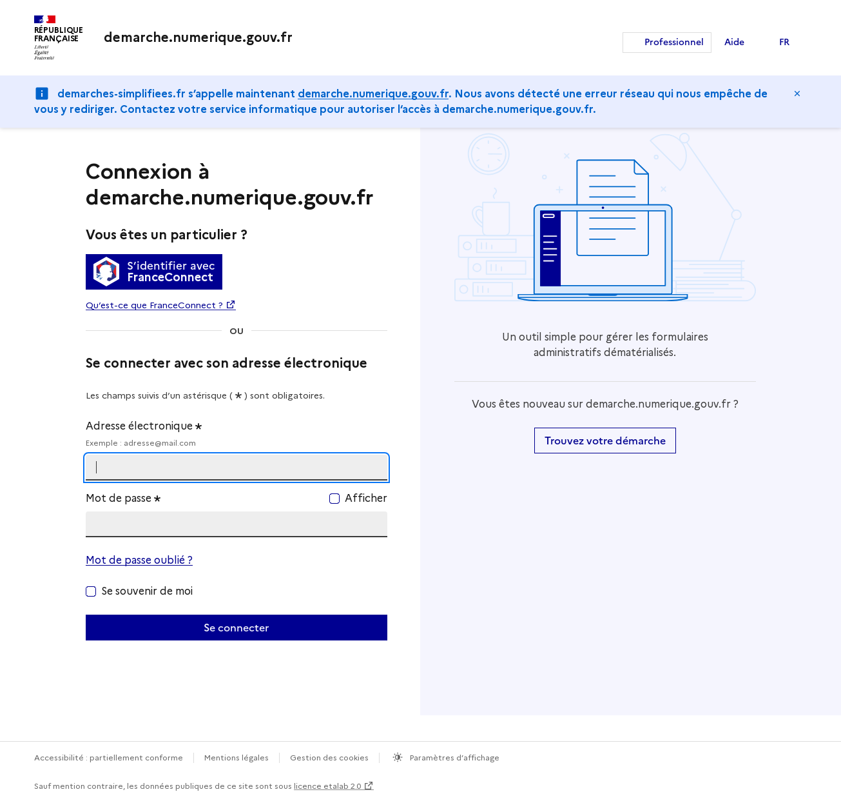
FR (784, 42)
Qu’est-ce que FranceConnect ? (154, 305)
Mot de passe (123, 498)
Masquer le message (797, 93)
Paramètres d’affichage (453, 757)
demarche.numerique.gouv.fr (373, 94)
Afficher (366, 498)
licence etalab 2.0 (327, 786)
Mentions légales (236, 757)
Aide (734, 42)
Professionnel (674, 42)
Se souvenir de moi (147, 591)
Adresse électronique (236, 434)
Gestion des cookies (329, 757)
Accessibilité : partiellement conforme (108, 757)
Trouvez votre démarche (605, 440)
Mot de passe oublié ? (139, 560)
